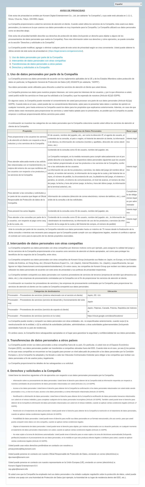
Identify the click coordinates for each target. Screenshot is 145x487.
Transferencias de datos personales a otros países (37, 64)
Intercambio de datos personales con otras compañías (39, 60)
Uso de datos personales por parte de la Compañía (37, 57)
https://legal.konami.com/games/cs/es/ (65, 51)
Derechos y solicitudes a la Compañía (30, 67)
